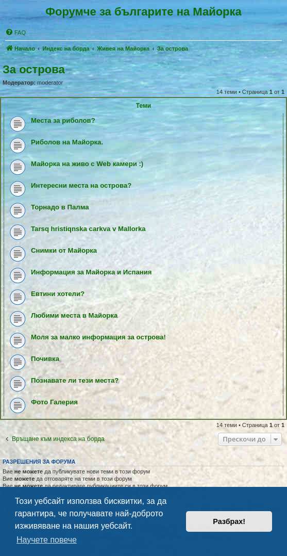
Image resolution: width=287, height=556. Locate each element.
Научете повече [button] (46, 539)
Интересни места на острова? (81, 185)
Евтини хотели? (58, 294)
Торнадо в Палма (60, 207)
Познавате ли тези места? (75, 380)
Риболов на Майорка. (67, 142)
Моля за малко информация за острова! (98, 337)
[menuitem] (15, 32)
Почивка (45, 359)
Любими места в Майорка (74, 315)
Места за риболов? (63, 120)
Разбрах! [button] (229, 521)
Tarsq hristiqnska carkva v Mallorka (88, 229)
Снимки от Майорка (64, 250)
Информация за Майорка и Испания (91, 272)
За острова (34, 69)
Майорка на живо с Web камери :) (87, 164)
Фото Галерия (54, 402)
